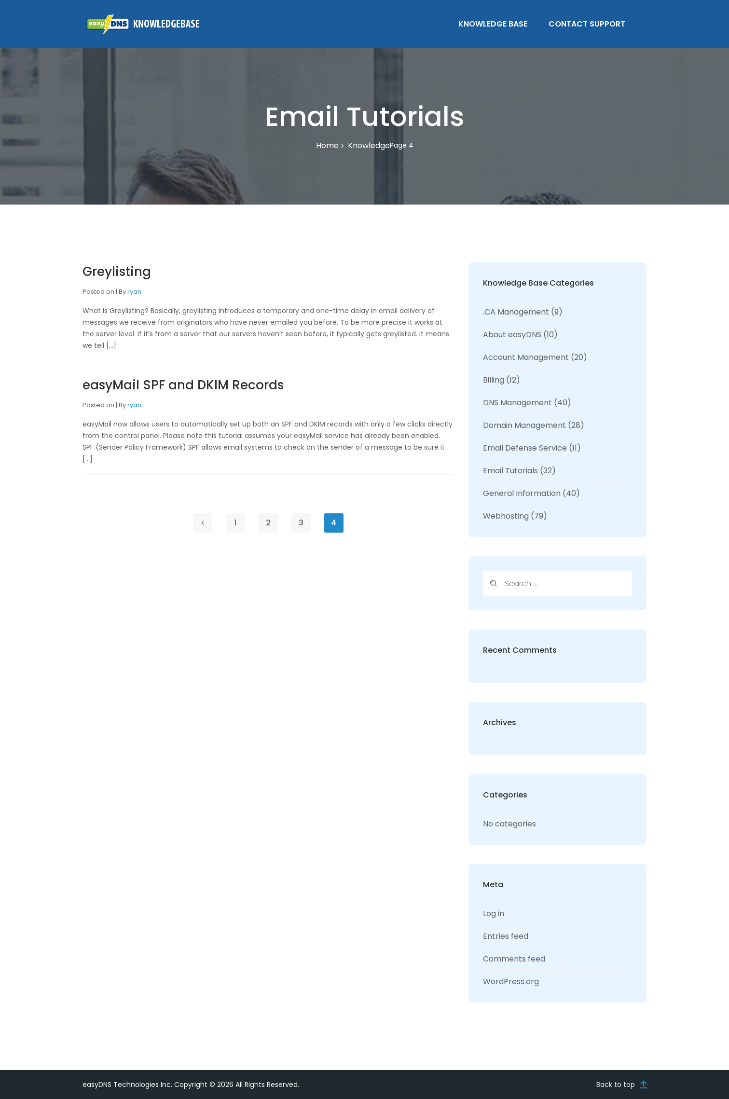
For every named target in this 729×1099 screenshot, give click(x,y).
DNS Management (517, 402)
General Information (522, 493)
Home (327, 145)
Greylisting (117, 271)
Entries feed (505, 936)
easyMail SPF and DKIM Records (183, 385)
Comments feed (514, 958)
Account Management (526, 357)
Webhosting (506, 516)
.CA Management (516, 311)
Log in (493, 913)
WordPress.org (511, 981)
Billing (493, 379)
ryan (134, 291)
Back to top (615, 1084)
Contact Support (587, 23)
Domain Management (524, 425)
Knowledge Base (492, 23)
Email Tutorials (510, 470)
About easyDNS (512, 334)
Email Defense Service (525, 447)
